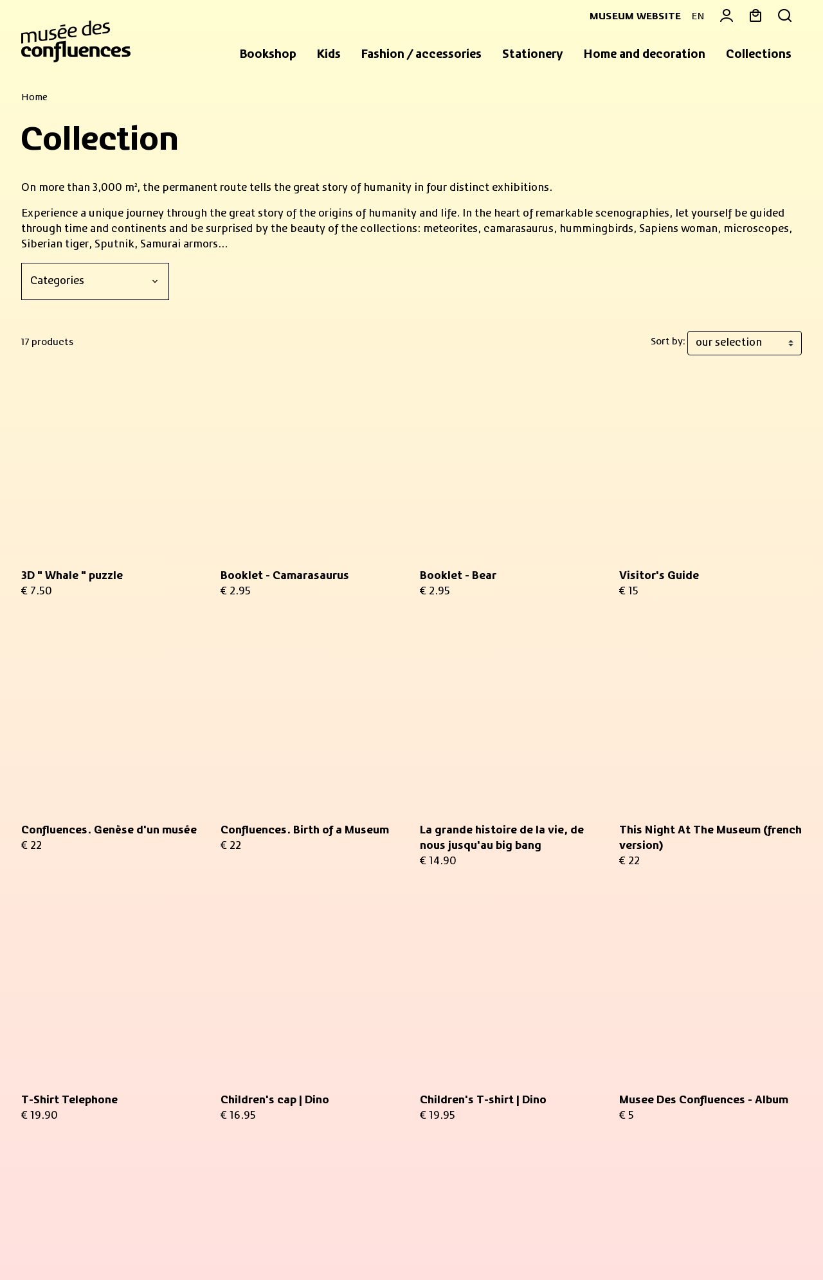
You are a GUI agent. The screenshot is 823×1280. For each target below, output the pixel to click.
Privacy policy (230, 1240)
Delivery (640, 1086)
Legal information (146, 1240)
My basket (645, 961)
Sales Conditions (58, 1240)
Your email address (286, 961)
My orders (644, 977)
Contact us (646, 1055)
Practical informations (89, 1122)
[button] (268, 55)
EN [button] (698, 16)
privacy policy (245, 1090)
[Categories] (95, 281)
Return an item (656, 1070)
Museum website (630, 16)
